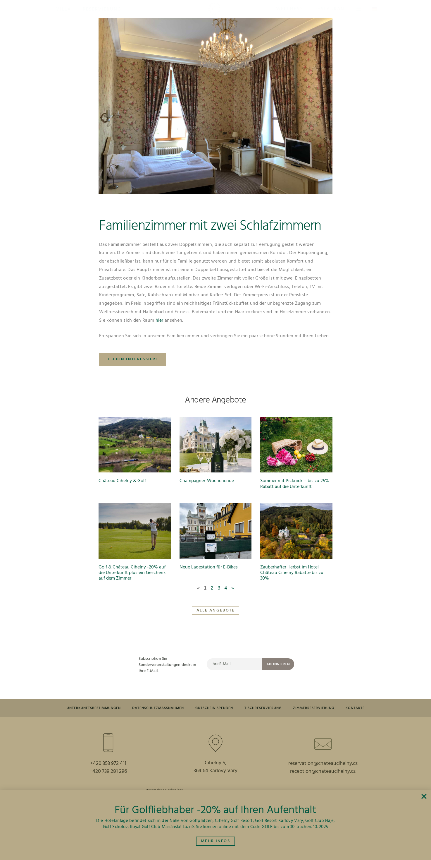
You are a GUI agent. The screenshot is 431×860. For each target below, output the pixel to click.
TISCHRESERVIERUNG (284, 708)
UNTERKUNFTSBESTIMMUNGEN (100, 708)
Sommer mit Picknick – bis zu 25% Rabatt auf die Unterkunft (294, 483)
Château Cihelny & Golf (122, 481)
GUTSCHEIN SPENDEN (232, 708)
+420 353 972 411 (108, 778)
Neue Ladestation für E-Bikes (209, 567)
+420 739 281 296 (108, 786)
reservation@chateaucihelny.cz (323, 778)
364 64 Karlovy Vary (215, 785)
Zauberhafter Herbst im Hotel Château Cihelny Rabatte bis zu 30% (291, 572)
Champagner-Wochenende (207, 481)
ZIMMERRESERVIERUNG (338, 708)
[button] (63, 9)
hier (159, 320)
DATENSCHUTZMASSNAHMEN (170, 708)
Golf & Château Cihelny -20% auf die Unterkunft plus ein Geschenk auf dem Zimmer (132, 572)
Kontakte (215, 722)
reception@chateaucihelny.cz (323, 786)
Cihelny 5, (215, 777)
